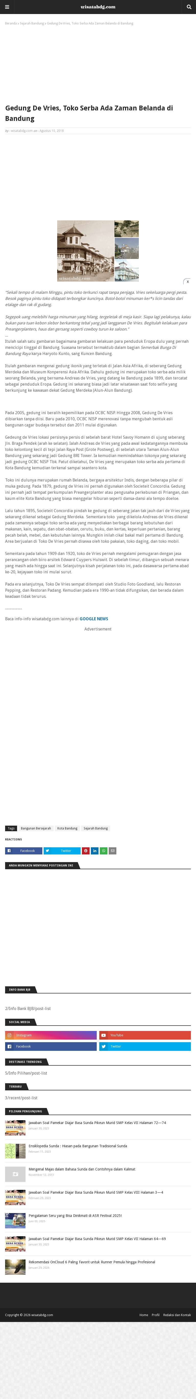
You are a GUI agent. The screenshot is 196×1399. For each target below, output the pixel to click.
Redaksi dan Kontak (177, 1315)
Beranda (11, 23)
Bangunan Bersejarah (36, 828)
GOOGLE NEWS (94, 618)
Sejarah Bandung (32, 23)
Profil (156, 1315)
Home (144, 1315)
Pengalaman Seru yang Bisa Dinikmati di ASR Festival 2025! (75, 1216)
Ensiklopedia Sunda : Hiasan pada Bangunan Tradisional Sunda (78, 1146)
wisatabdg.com (22, 131)
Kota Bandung (67, 828)
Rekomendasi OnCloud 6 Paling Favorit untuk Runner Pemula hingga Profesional (92, 1262)
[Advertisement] (98, 63)
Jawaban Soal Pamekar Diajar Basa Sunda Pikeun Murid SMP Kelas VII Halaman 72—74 (97, 1123)
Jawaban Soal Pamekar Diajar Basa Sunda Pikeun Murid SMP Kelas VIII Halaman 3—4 (96, 1192)
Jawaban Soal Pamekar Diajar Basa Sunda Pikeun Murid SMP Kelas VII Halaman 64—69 (97, 1239)
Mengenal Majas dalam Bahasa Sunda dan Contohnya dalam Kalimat (82, 1169)
